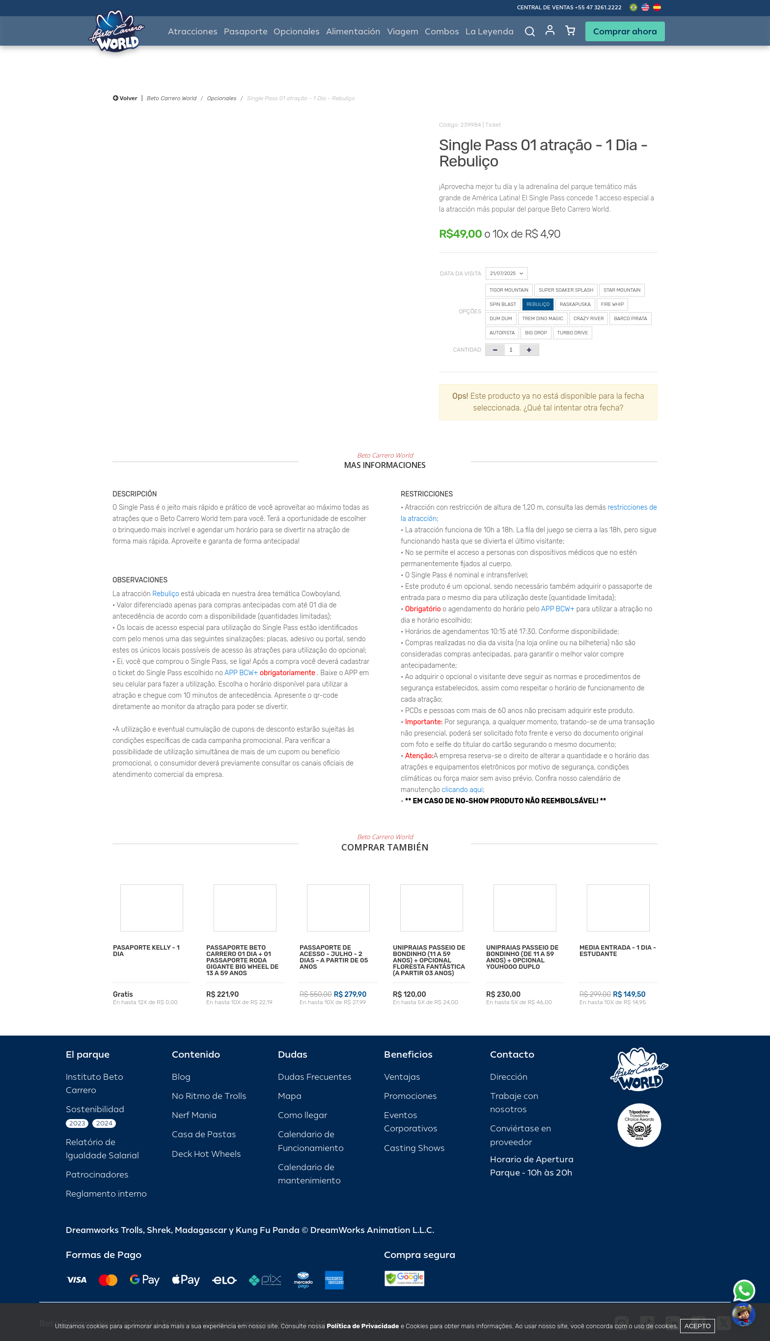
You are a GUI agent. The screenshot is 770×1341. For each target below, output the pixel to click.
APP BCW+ (241, 673)
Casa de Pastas (204, 1134)
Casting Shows (414, 1148)
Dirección (508, 1077)
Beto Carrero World (171, 98)
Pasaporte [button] (246, 31)
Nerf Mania (194, 1115)
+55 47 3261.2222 (598, 7)
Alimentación (353, 31)
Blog (181, 1077)
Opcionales (222, 98)
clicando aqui (462, 790)
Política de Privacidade (363, 1326)
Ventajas (402, 1077)
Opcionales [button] (297, 31)
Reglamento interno (106, 1194)
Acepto (698, 1326)
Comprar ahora (625, 31)
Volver (125, 98)
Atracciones (193, 31)
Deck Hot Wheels (206, 1154)
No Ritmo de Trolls (209, 1096)
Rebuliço (165, 594)
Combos (442, 31)
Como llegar (302, 1115)
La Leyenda (490, 31)
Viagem (402, 31)
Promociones (410, 1096)
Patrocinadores (97, 1174)
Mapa (290, 1096)
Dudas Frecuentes (315, 1077)
